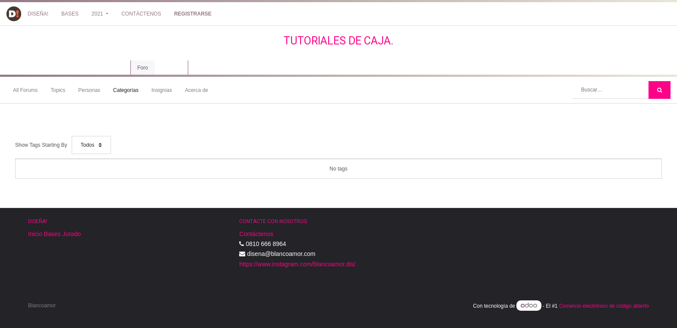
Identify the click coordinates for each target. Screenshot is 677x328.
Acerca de (196, 90)
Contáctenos (256, 233)
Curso (114, 68)
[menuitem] (38, 13)
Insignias (162, 90)
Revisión (171, 68)
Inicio (35, 233)
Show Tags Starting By (41, 145)
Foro (142, 68)
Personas (89, 90)
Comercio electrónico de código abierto (604, 306)
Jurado (71, 233)
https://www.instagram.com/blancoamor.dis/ (297, 264)
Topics (58, 90)
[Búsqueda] (660, 90)
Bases (52, 233)
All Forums (25, 90)
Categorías (126, 90)
